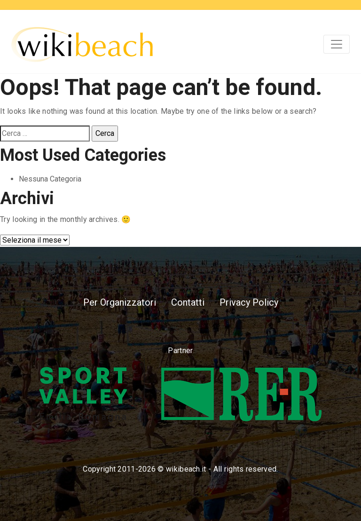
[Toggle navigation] (336, 44)
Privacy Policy (249, 302)
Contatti (187, 302)
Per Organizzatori (119, 302)
